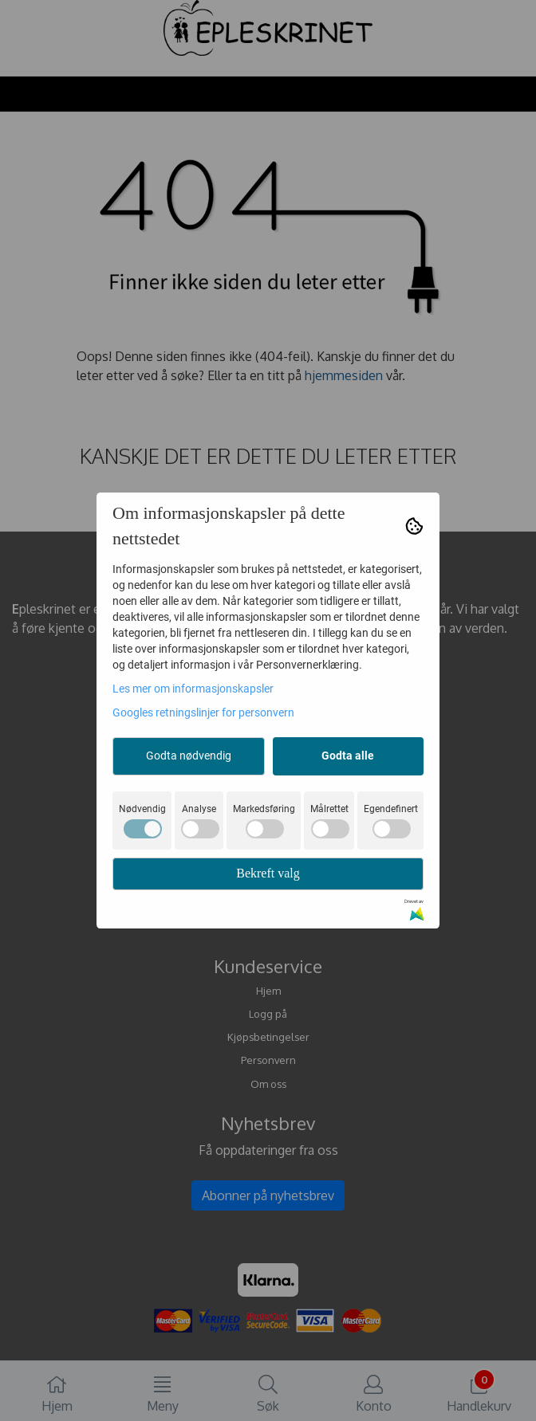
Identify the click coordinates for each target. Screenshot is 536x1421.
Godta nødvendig (188, 755)
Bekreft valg (268, 873)
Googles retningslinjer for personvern (203, 712)
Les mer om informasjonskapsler (193, 688)
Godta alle (347, 755)
